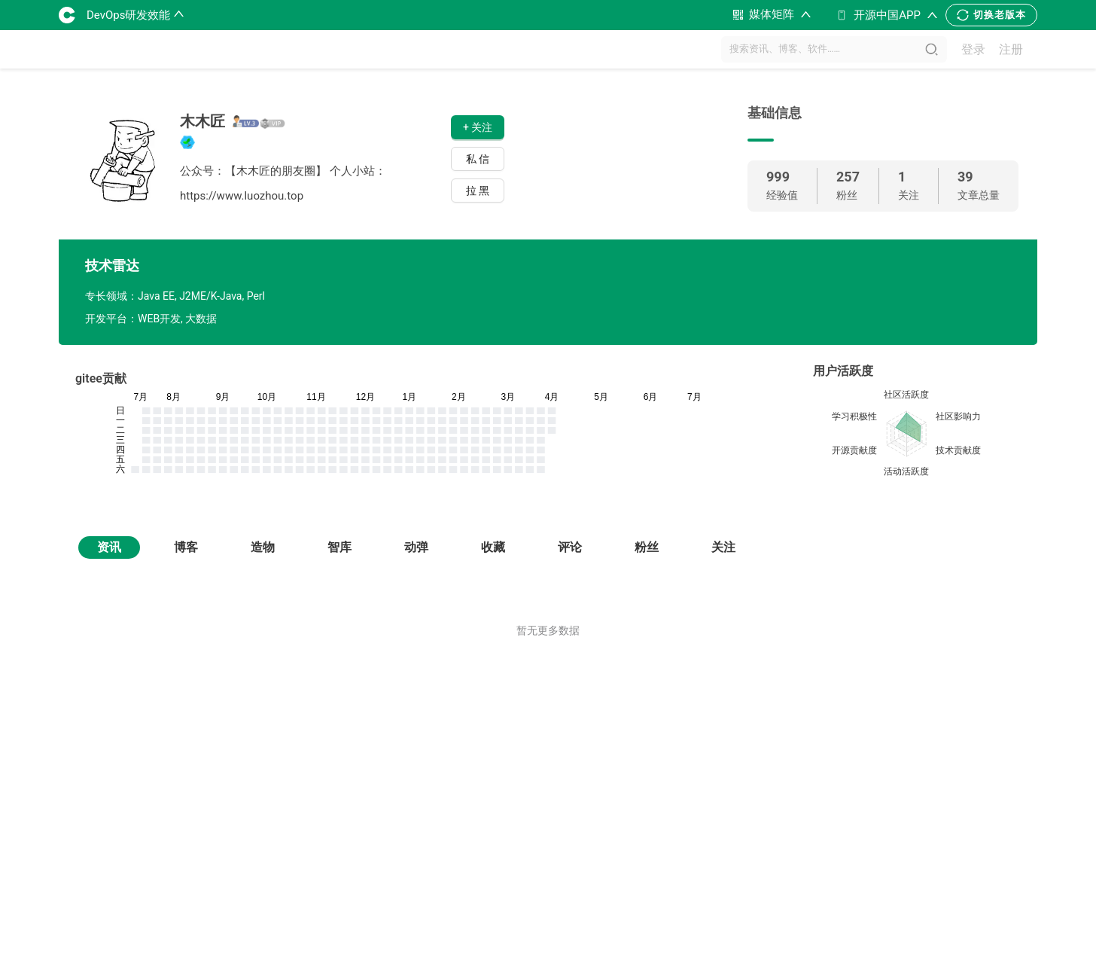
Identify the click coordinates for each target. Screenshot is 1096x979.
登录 (973, 49)
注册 (1011, 49)
